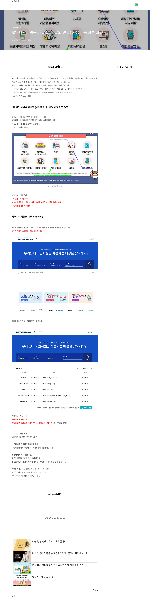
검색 (131, 4)
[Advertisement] (55, 518)
